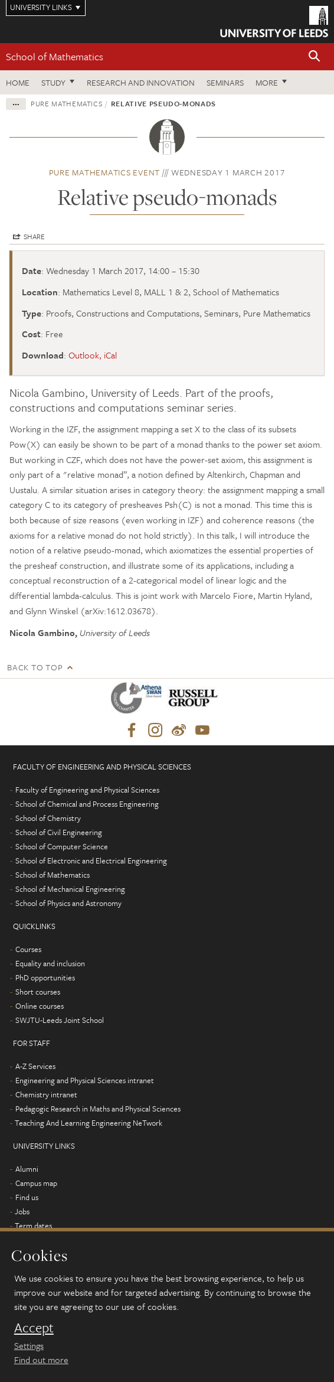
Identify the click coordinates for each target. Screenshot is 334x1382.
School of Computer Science (61, 846)
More (267, 82)
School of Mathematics (54, 56)
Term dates (33, 1225)
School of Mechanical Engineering (70, 889)
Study (53, 82)
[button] (314, 57)
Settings (29, 1345)
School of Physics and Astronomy (68, 903)
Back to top (35, 667)
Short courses (37, 992)
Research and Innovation (141, 82)
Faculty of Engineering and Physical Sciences (87, 790)
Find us (26, 1197)
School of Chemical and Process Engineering (87, 804)
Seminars (225, 82)
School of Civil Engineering (58, 832)
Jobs (22, 1211)
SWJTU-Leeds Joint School (59, 1020)
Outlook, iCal (92, 354)
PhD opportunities (45, 977)
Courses (28, 949)
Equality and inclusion (50, 963)
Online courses (39, 1006)
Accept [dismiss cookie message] (34, 1328)
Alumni (26, 1169)
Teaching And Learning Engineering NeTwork (88, 1123)
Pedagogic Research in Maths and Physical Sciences (98, 1108)
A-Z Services (35, 1066)
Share (34, 236)
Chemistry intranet (46, 1094)
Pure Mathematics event (105, 172)
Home (18, 82)
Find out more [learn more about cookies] (41, 1359)
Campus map (36, 1183)
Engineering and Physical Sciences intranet (84, 1080)
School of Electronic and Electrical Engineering (91, 860)
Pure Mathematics (66, 103)
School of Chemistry (48, 818)
